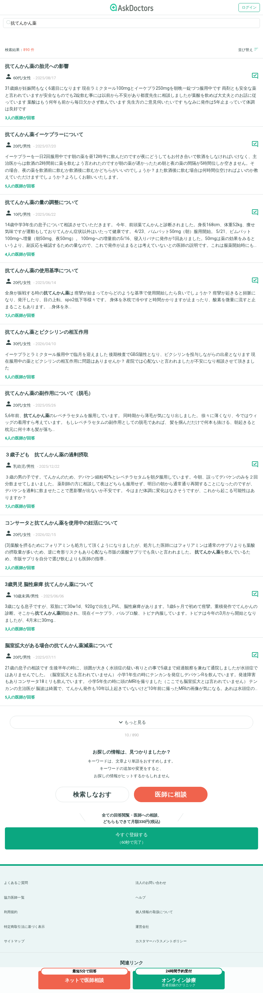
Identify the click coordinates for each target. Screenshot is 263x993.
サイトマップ (14, 941)
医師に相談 (171, 794)
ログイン (249, 7)
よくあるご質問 (16, 883)
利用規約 (10, 912)
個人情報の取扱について (154, 912)
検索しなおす (92, 794)
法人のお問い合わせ (150, 883)
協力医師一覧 (14, 898)
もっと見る (131, 722)
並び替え (248, 49)
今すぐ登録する (132, 838)
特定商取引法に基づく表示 (24, 927)
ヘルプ (140, 898)
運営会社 (142, 927)
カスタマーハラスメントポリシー (161, 941)
